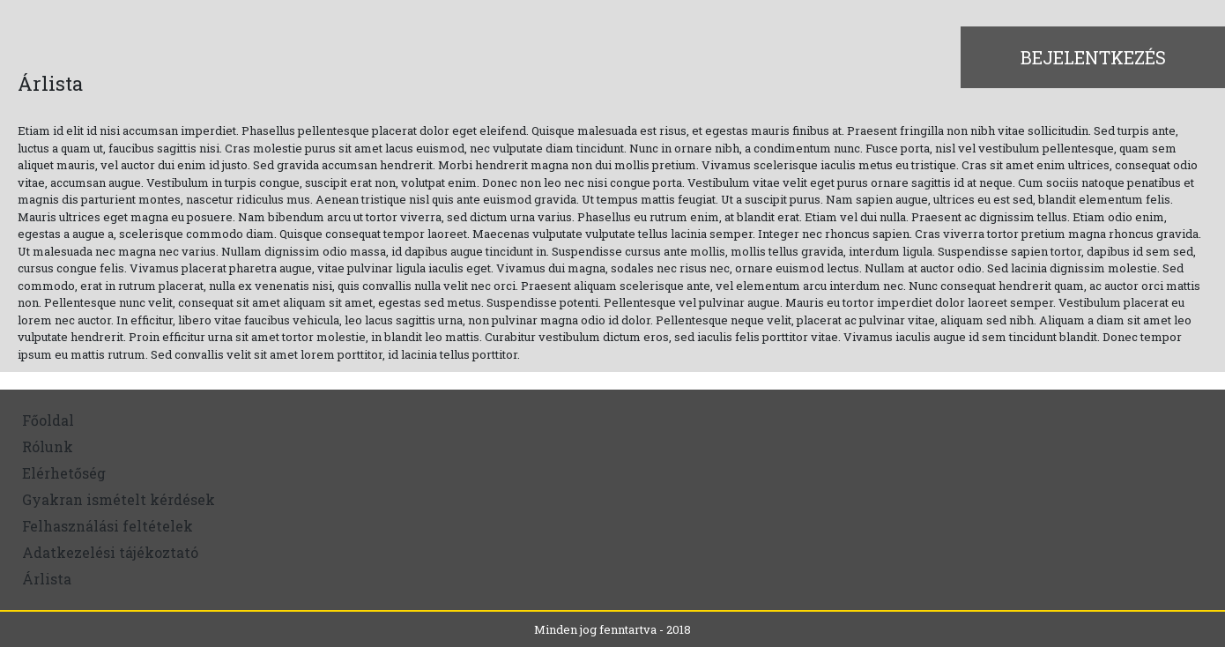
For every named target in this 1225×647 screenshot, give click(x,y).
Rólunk (47, 446)
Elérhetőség (64, 473)
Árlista (46, 578)
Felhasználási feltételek (107, 526)
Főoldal (48, 420)
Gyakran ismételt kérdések (118, 499)
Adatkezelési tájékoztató (110, 552)
